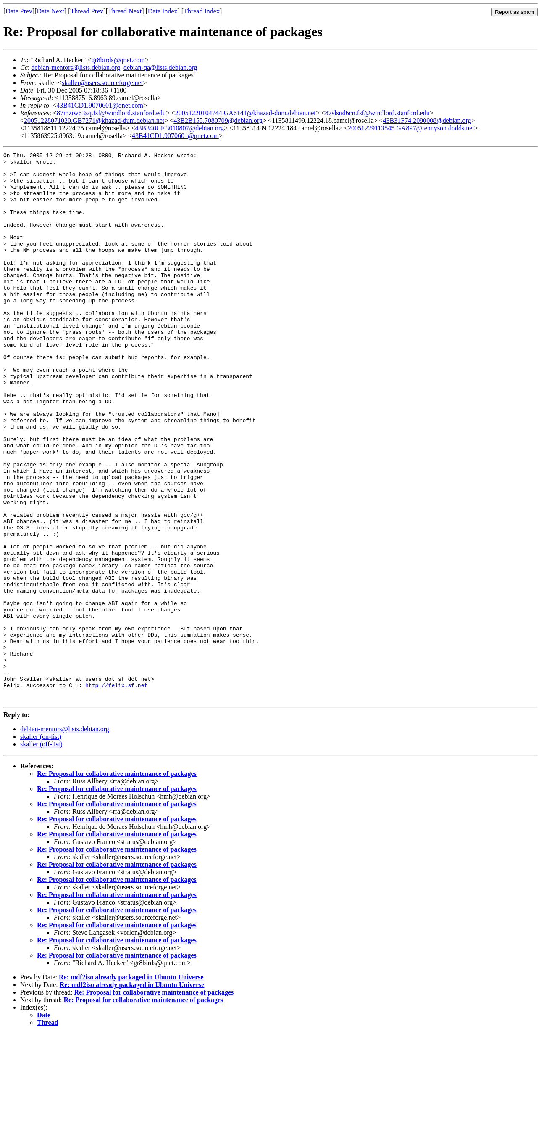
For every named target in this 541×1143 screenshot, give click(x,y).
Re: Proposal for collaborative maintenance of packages (117, 883)
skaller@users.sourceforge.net (102, 82)
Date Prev (18, 11)
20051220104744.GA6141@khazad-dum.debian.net (245, 112)
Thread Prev (86, 11)
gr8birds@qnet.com (117, 60)
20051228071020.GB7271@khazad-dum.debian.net (94, 120)
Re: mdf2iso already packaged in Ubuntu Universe (131, 1086)
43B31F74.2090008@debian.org (427, 120)
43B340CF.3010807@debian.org (179, 128)
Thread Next (125, 11)
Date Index (163, 11)
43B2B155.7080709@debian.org (218, 120)
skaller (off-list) (41, 853)
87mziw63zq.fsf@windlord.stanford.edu (111, 112)
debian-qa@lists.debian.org (160, 67)
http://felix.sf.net (116, 792)
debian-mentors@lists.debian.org (75, 67)
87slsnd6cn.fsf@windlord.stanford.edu (377, 112)
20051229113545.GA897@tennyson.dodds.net (411, 128)
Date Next (50, 11)
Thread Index (202, 11)
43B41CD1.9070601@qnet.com (99, 105)
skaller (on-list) (40, 846)
